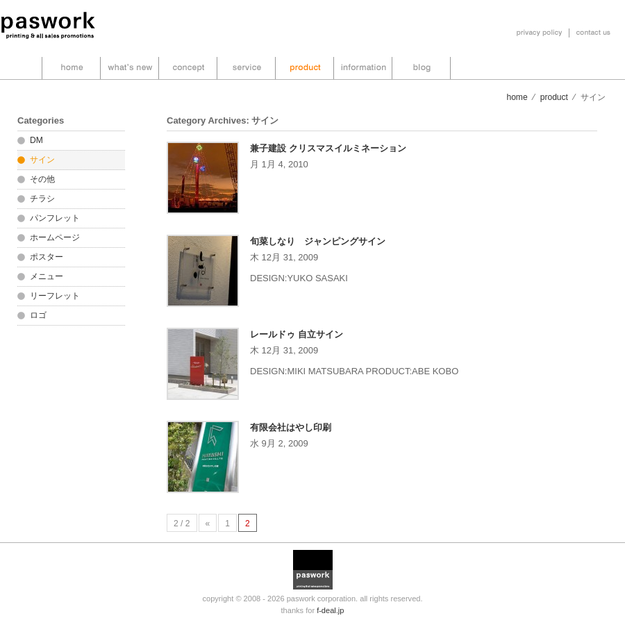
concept (188, 68)
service (246, 68)
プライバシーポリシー (539, 32)
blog (421, 68)
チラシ (42, 198)
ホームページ (55, 237)
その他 (42, 179)
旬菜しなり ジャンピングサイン (317, 241)
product (304, 68)
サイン (42, 160)
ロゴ (38, 315)
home (71, 68)
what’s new (129, 68)
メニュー (46, 276)
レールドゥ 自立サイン (296, 334)
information (363, 68)
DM (36, 140)
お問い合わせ (593, 32)
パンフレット (55, 218)
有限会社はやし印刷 (290, 427)
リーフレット (55, 296)
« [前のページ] (208, 523)
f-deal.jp (330, 610)
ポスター (46, 257)
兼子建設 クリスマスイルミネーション (328, 148)
